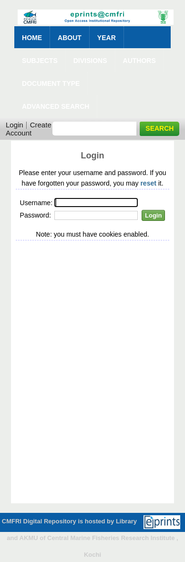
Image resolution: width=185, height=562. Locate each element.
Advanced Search (55, 106)
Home (32, 38)
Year (106, 38)
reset (148, 183)
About (70, 38)
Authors (139, 60)
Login (14, 125)
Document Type (51, 83)
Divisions (90, 60)
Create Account (28, 129)
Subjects (40, 60)
